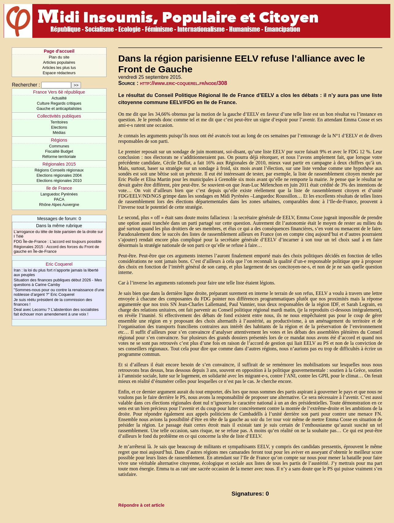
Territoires (59, 122)
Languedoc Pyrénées (59, 194)
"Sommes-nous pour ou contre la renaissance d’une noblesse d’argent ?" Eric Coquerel (59, 292)
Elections (59, 127)
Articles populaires (59, 62)
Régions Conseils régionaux (58, 170)
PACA (59, 199)
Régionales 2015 (59, 164)
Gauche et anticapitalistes (59, 108)
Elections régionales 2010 (59, 180)
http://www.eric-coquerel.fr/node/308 (183, 83)
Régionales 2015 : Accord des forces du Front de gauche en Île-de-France (56, 249)
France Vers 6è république (59, 92)
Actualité (58, 98)
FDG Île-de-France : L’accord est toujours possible (57, 241)
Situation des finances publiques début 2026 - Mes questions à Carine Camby (58, 282)
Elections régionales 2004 (59, 175)
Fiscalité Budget (59, 151)
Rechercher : (26, 84)
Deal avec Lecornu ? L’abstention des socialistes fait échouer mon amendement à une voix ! (56, 311)
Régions (59, 140)
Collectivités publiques (59, 116)
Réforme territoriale (59, 156)
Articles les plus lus (59, 67)
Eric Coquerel (59, 264)
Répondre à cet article (141, 505)
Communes (59, 146)
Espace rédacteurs (59, 72)
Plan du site (59, 57)
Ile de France (59, 188)
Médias (59, 132)
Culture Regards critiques (59, 103)
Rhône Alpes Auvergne (59, 204)
